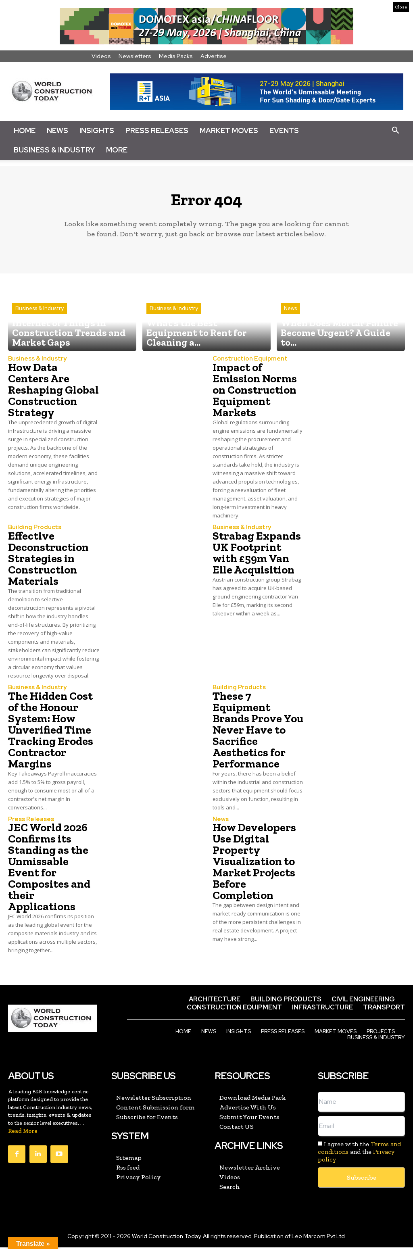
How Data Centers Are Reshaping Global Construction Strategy (53, 393)
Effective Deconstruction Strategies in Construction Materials (48, 561)
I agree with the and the (359, 1153)
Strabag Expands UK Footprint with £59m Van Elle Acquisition (257, 556)
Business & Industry (54, 149)
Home (24, 130)
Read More (23, 1133)
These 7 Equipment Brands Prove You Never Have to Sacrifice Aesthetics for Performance (258, 732)
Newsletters (135, 56)
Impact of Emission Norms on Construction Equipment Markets (255, 393)
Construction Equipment (246, 362)
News (57, 130)
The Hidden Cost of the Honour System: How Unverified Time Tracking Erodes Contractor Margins (50, 732)
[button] (395, 131)
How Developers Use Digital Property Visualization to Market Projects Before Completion (254, 864)
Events (284, 130)
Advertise (213, 56)
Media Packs (176, 56)
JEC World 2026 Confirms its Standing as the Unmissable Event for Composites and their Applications (49, 870)
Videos (101, 56)
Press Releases (156, 130)
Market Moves (229, 130)
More (116, 149)
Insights (96, 130)
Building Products (32, 531)
